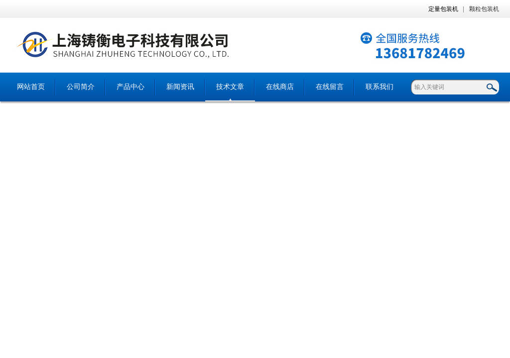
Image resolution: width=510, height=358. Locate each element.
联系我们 (379, 86)
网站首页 (31, 86)
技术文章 (230, 86)
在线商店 (280, 86)
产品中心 (130, 86)
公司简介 (81, 86)
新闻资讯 (180, 86)
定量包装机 (443, 8)
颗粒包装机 (484, 8)
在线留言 (330, 86)
